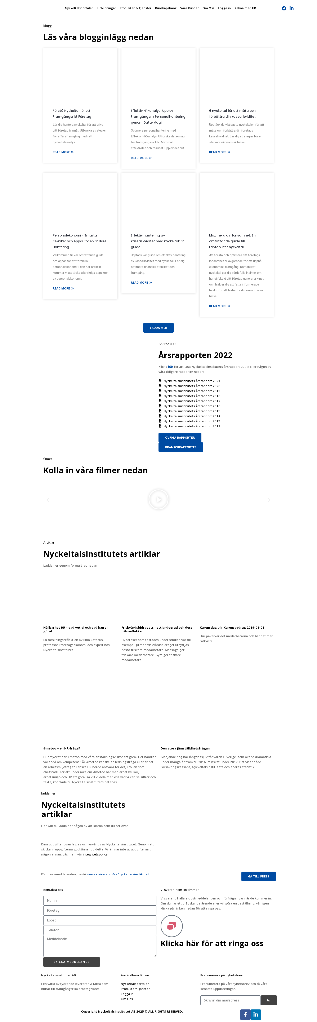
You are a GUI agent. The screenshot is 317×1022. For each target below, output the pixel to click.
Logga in (224, 8)
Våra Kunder (189, 8)
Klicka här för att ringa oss (214, 943)
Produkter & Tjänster (135, 8)
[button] (48, 500)
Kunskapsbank (166, 8)
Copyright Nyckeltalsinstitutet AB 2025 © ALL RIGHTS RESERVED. (132, 1011)
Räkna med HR (245, 8)
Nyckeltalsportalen (79, 8)
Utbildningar (106, 8)
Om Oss (208, 8)
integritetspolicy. (95, 854)
